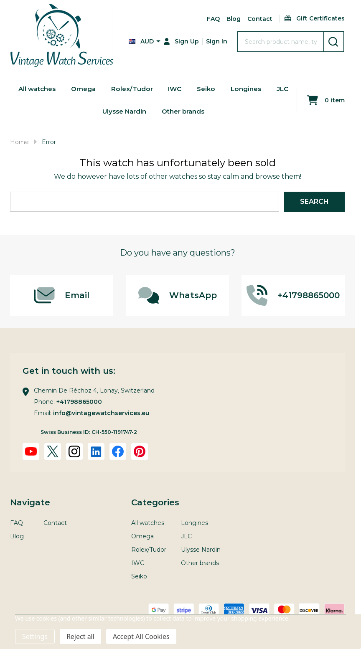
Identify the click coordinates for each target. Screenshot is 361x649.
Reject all (80, 636)
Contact (259, 19)
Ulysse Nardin (136, 115)
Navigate (30, 502)
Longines (262, 90)
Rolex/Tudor (145, 90)
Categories (155, 502)
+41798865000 (79, 402)
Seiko (221, 90)
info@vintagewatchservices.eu (101, 413)
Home (19, 142)
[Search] (333, 41)
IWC (189, 90)
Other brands (198, 115)
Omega (96, 90)
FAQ (213, 19)
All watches (48, 90)
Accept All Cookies (141, 636)
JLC (91, 115)
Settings (35, 636)
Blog (233, 19)
